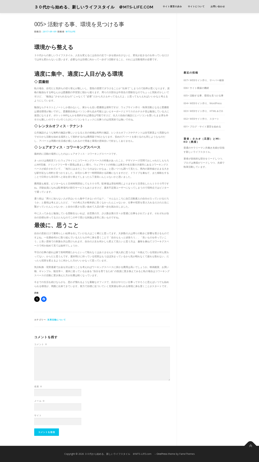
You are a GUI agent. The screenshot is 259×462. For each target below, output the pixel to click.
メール (39, 400)
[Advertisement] (209, 41)
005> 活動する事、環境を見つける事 (203, 95)
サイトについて (196, 6)
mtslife (71, 31)
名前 (38, 386)
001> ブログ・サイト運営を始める (202, 126)
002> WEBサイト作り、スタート (201, 118)
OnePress (162, 453)
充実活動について (56, 319)
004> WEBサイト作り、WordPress (203, 103)
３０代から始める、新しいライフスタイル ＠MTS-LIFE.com (95, 7)
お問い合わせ (218, 6)
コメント (40, 344)
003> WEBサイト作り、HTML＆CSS (203, 111)
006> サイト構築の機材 (196, 88)
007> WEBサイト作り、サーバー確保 (204, 80)
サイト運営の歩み (172, 6)
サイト (38, 415)
